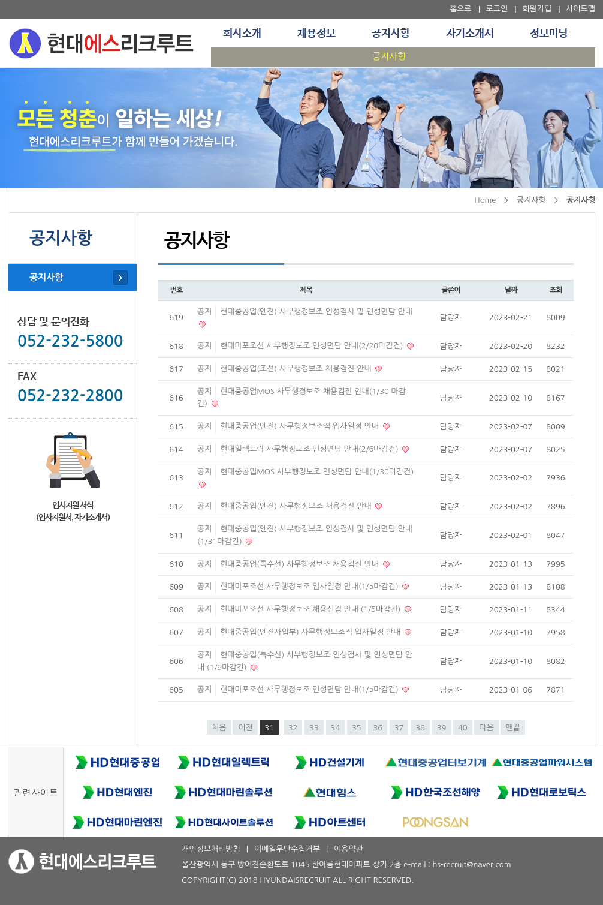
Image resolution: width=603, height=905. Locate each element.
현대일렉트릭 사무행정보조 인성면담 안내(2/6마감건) (310, 449)
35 (356, 728)
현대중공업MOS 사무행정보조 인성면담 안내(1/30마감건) (317, 472)
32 (293, 728)
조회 (556, 290)
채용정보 (316, 34)
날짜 (511, 290)
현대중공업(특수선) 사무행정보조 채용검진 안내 (300, 564)
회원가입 (536, 9)
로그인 (497, 9)
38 (420, 728)
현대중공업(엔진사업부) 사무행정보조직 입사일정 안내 (311, 632)
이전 (245, 728)
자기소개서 (470, 34)
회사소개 (242, 34)
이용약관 (348, 849)
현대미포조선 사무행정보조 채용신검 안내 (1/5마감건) (311, 609)
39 (442, 728)
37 (399, 728)
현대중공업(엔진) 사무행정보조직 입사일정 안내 (300, 426)
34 (335, 728)
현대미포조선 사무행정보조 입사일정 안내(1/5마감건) (310, 586)
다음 (486, 728)
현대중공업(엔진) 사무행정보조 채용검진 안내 (296, 506)
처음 (219, 728)
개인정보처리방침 (211, 849)
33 (314, 728)
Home (485, 200)
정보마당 (549, 34)
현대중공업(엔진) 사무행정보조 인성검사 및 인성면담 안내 (316, 311)
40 (463, 728)
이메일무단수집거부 (287, 849)
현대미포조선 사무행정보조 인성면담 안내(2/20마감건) (312, 346)
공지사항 (391, 34)
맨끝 (512, 728)
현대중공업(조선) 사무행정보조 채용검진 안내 (296, 368)
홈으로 (461, 9)
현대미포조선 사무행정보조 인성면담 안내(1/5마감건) (310, 689)
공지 (204, 311)
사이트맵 (580, 9)
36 (377, 728)
